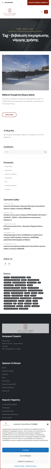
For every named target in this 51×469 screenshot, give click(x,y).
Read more (9, 115)
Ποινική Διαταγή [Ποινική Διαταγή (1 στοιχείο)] (8, 285)
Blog (3, 378)
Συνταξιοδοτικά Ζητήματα (9, 404)
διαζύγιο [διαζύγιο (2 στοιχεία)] (33, 295)
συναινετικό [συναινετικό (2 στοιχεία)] (35, 306)
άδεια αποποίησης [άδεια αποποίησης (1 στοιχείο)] (33, 287)
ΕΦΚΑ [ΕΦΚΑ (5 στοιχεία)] (28, 277)
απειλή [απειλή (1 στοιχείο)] (41, 293)
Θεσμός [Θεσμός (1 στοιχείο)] (24, 280)
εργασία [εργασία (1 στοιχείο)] (35, 301)
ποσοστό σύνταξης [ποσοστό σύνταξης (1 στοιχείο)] (9, 306)
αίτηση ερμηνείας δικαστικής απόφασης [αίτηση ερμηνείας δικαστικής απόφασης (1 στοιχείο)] (15, 290)
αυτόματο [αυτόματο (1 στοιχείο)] (7, 295)
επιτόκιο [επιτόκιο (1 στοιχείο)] (28, 301)
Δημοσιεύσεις (8, 170)
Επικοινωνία (5, 391)
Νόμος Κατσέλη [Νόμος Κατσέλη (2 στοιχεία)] (31, 282)
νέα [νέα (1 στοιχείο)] (15, 303)
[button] (48, 424)
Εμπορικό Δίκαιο (7, 418)
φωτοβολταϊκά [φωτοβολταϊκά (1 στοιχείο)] (24, 308)
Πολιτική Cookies (19, 466)
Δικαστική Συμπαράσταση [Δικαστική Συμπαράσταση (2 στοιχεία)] (18, 277)
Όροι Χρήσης (6, 381)
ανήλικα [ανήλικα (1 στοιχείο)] (27, 293)
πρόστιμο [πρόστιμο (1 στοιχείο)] (27, 306)
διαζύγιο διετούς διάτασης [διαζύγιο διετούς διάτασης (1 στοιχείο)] (11, 298)
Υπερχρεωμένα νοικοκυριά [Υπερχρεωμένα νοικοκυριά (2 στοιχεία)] (11, 287)
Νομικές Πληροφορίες (11, 185)
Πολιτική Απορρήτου (31, 466)
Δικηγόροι (5, 374)
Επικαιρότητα (8, 178)
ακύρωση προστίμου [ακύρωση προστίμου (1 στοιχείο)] (17, 293)
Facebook (5, 263)
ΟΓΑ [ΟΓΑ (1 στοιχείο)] (39, 282)
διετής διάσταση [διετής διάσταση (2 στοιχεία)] (37, 298)
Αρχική (4, 368)
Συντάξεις (7, 189)
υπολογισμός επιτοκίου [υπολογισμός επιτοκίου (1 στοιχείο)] (10, 308)
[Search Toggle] (42, 12)
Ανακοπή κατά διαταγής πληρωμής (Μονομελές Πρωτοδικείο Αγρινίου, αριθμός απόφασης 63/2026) (24, 207)
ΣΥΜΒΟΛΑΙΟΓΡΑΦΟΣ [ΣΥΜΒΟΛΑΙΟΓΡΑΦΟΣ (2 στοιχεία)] (20, 285)
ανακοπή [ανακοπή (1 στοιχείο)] (34, 293)
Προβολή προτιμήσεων (25, 461)
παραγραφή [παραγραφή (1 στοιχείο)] (28, 303)
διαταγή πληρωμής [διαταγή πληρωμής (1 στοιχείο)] (26, 298)
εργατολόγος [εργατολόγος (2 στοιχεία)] (8, 303)
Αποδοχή (25, 450)
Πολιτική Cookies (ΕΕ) (9, 384)
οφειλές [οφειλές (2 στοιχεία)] (20, 303)
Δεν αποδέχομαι (25, 456)
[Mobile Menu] (46, 12)
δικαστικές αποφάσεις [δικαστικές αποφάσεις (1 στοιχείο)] (10, 301)
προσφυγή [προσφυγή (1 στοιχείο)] (19, 306)
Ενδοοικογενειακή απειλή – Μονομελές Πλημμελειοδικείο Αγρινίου (23, 227)
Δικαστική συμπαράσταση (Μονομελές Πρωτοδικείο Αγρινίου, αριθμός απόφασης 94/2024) (25, 247)
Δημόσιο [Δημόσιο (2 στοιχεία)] (6, 277)
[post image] (25, 72)
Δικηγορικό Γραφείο (7, 371)
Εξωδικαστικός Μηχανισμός (10, 414)
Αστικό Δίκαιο (8, 166)
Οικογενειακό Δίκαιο (8, 411)
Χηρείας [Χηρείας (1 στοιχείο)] (24, 287)
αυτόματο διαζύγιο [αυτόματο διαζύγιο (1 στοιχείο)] (17, 295)
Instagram (9, 263)
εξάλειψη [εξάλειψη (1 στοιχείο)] (21, 301)
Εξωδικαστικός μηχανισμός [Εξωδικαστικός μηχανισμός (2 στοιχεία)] (11, 280)
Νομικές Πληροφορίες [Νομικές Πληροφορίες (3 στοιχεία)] (19, 282)
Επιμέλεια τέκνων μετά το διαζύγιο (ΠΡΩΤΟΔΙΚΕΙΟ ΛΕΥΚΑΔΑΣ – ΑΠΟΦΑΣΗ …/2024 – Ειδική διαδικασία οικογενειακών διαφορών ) (25, 217)
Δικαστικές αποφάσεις (11, 174)
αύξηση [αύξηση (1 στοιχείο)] (27, 295)
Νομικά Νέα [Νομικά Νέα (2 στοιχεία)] (7, 282)
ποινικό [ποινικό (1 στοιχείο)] (35, 303)
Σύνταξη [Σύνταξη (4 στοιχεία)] (30, 285)
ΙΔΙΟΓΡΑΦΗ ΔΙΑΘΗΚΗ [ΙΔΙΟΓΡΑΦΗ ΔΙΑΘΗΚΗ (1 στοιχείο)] (33, 280)
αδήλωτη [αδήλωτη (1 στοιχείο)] (6, 293)
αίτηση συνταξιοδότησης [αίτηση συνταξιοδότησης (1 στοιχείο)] (35, 290)
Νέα (6, 182)
